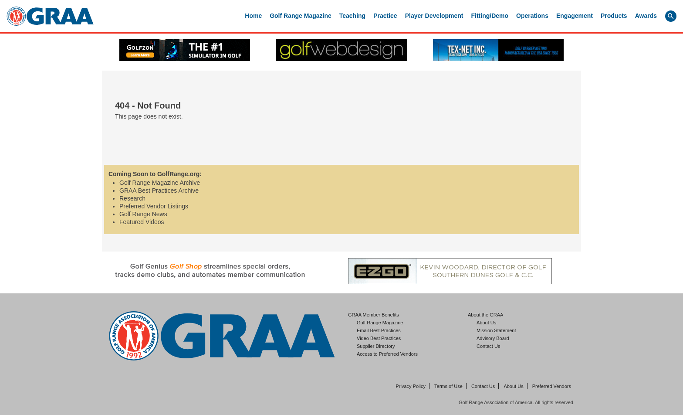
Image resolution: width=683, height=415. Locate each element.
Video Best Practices (379, 338)
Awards (646, 15)
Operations (532, 15)
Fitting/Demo (490, 15)
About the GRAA (485, 314)
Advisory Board (493, 338)
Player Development (434, 15)
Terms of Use (448, 386)
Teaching (352, 15)
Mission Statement (496, 330)
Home (253, 15)
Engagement (574, 15)
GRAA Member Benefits (373, 314)
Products (614, 15)
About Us (486, 322)
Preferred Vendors (551, 386)
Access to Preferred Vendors (387, 354)
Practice (385, 15)
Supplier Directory (376, 346)
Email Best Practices (379, 330)
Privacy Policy (411, 386)
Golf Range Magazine (300, 15)
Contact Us (488, 346)
